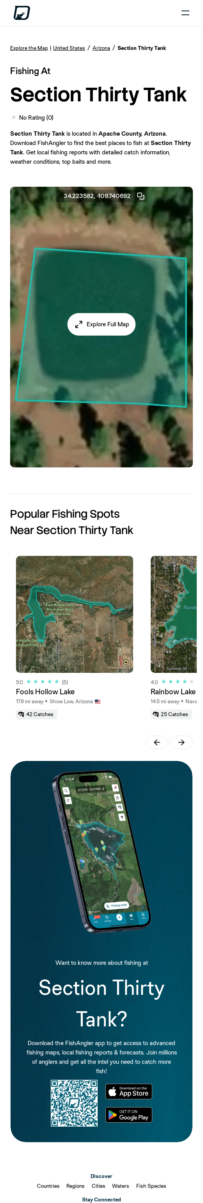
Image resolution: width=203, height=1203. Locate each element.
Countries (48, 1185)
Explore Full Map (108, 324)
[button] (102, 324)
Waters (120, 1185)
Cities (98, 1185)
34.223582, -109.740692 (105, 196)
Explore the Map (29, 47)
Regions (75, 1185)
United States (69, 47)
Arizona (101, 47)
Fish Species (151, 1185)
